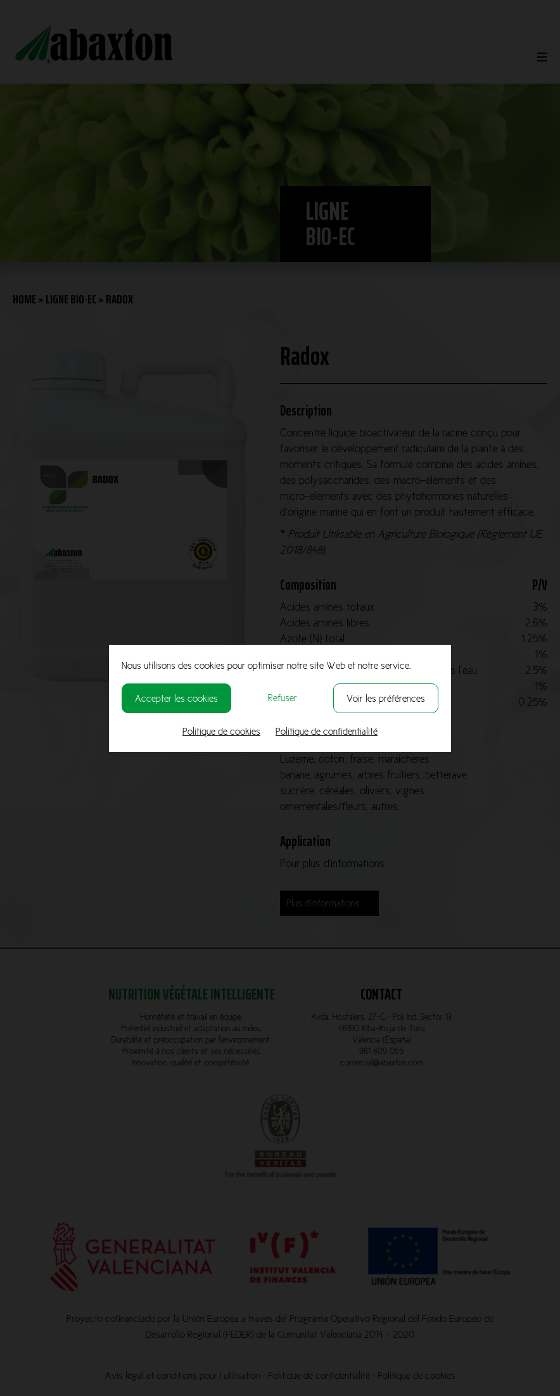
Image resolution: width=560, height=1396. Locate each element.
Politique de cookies (221, 731)
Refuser (282, 697)
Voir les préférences (386, 698)
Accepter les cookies (176, 698)
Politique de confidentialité (327, 731)
